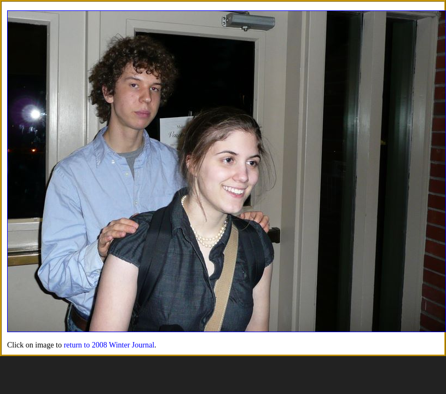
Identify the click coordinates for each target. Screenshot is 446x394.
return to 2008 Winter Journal (108, 345)
